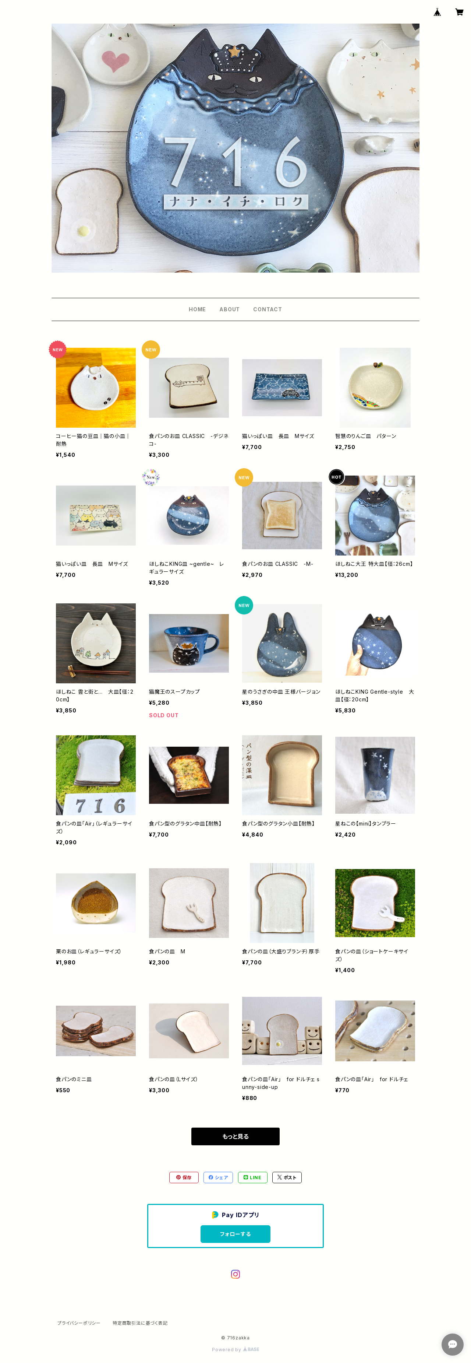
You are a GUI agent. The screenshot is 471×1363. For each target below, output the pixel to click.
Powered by (235, 1349)
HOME (197, 309)
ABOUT (229, 309)
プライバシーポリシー (79, 1323)
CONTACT (267, 309)
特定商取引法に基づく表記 (140, 1323)
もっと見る (235, 1136)
